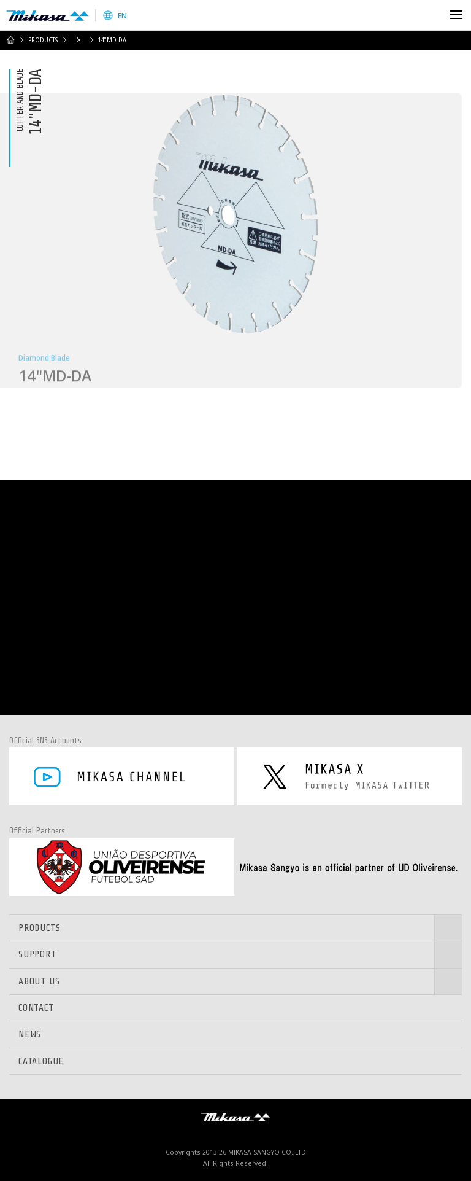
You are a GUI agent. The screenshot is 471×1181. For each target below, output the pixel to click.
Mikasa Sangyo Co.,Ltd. (47, 15)
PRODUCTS (43, 40)
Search (429, 15)
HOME (10, 40)
